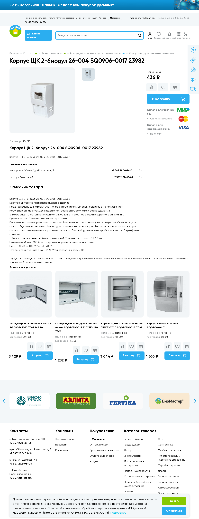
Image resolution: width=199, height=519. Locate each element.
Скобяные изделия (169, 450)
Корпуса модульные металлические (151, 53)
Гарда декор (132, 444)
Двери (162, 470)
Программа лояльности (36, 18)
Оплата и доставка (65, 18)
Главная (14, 53)
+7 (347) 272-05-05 (35, 22)
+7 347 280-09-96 (122, 170)
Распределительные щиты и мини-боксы (97, 53)
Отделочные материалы (139, 476)
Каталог (30, 53)
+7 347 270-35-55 (20, 443)
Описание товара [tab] (26, 187)
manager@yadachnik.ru (142, 18)
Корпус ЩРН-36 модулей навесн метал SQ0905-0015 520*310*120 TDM (76, 327)
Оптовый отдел (90, 18)
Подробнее (118, 512)
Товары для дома (168, 482)
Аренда (102, 18)
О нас (78, 18)
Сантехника (165, 444)
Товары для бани (168, 476)
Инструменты (132, 455)
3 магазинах (22, 332)
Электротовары (54, 53)
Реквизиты (61, 450)
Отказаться (174, 510)
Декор (128, 450)
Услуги (52, 18)
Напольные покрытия (137, 470)
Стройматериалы (169, 465)
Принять (174, 500)
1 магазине (159, 332)
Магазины (115, 18)
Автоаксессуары (168, 487)
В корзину (168, 98)
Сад (160, 439)
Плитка (128, 491)
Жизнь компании (65, 439)
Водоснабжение (134, 439)
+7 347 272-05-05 (123, 177)
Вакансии (61, 444)
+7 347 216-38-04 (20, 477)
